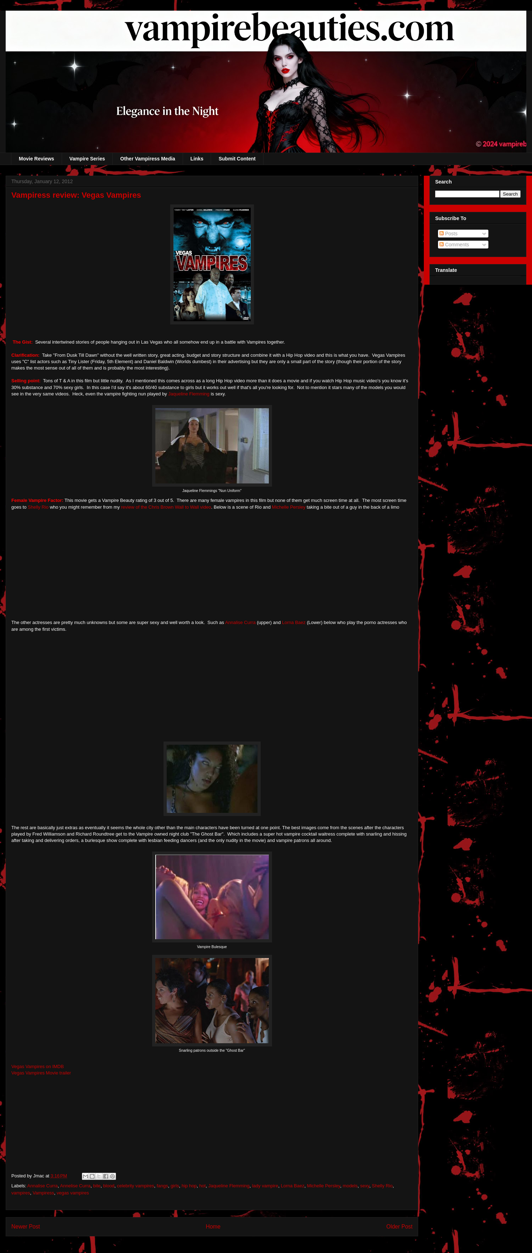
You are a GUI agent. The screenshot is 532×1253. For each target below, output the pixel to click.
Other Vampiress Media (147, 159)
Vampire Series (87, 159)
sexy (364, 1185)
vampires (20, 1192)
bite (97, 1185)
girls (175, 1185)
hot (202, 1185)
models (350, 1185)
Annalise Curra (240, 622)
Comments (454, 244)
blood (109, 1185)
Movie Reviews (36, 159)
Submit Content (236, 159)
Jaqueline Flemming (188, 393)
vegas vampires (73, 1192)
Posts (448, 233)
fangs (162, 1185)
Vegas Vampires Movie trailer (41, 1073)
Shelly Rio (38, 507)
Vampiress (43, 1192)
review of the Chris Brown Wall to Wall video (166, 507)
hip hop (189, 1185)
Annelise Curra (75, 1185)
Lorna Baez (293, 622)
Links (197, 159)
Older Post (399, 1227)
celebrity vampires (135, 1185)
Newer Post (25, 1227)
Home (213, 1227)
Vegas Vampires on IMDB (37, 1066)
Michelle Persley (289, 507)
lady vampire (265, 1185)
